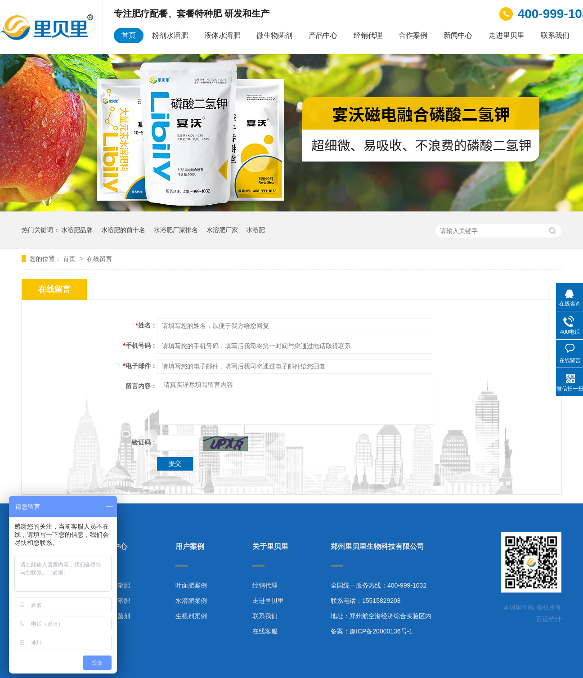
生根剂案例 (191, 616)
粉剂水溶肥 (170, 35)
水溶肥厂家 (222, 229)
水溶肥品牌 (77, 229)
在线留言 (99, 258)
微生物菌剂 (274, 35)
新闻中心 (458, 35)
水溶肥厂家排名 (176, 229)
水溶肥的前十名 (123, 229)
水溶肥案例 (191, 600)
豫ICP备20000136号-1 (381, 631)
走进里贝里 (507, 35)
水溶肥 (255, 229)
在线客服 (265, 631)
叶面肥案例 (191, 585)
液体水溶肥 (222, 35)
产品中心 (323, 35)
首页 (128, 35)
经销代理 (368, 35)
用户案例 (189, 546)
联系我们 (555, 35)
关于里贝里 (270, 546)
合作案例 (413, 35)
